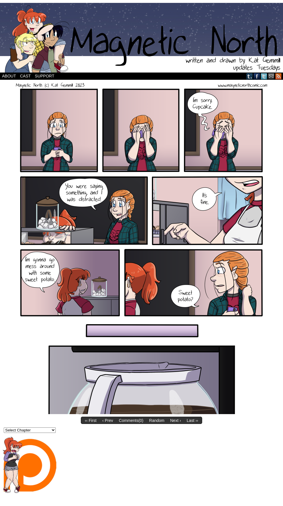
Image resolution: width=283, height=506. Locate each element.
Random (156, 420)
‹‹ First (90, 420)
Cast (25, 76)
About (9, 76)
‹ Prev (107, 420)
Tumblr (249, 76)
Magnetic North (141, 38)
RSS (278, 76)
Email (271, 76)
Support (44, 76)
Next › (175, 420)
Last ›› (192, 420)
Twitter (264, 76)
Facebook (256, 76)
